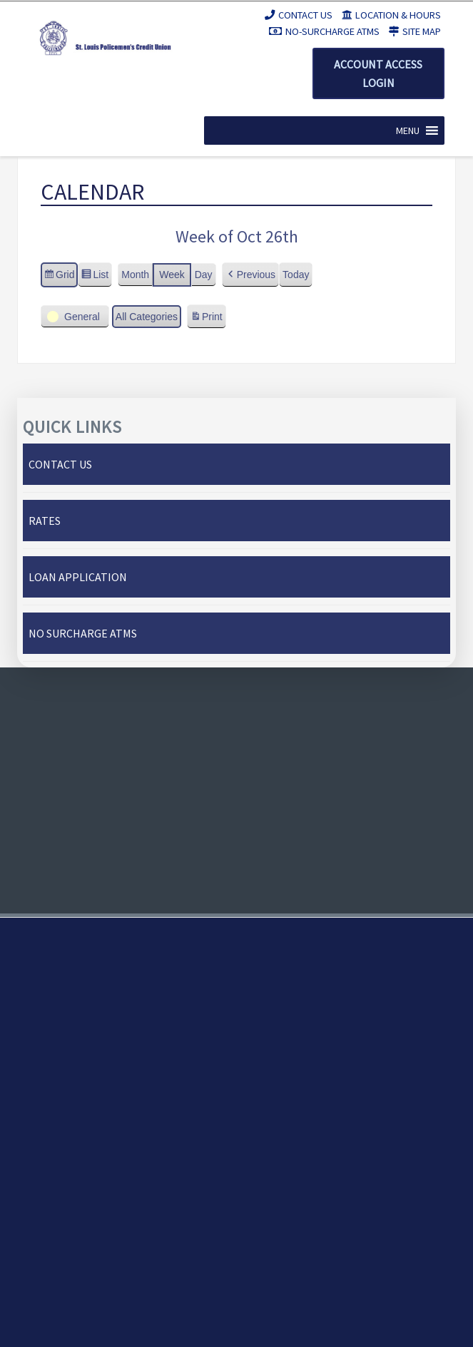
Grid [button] (59, 276)
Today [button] (296, 274)
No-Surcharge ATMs (324, 31)
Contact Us (298, 15)
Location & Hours (391, 15)
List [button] (94, 276)
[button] (407, 130)
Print (206, 318)
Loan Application (78, 577)
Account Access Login (378, 73)
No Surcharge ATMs (83, 633)
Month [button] (135, 274)
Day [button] (204, 274)
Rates (45, 520)
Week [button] (172, 274)
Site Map (415, 31)
